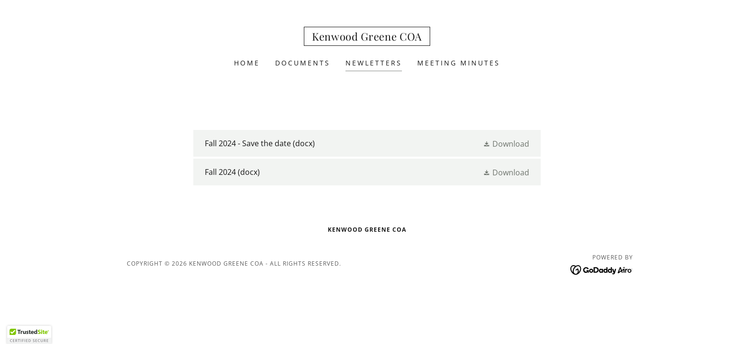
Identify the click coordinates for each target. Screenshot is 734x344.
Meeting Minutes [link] (458, 62)
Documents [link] (302, 62)
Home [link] (247, 62)
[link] (367, 37)
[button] (506, 143)
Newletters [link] (373, 62)
